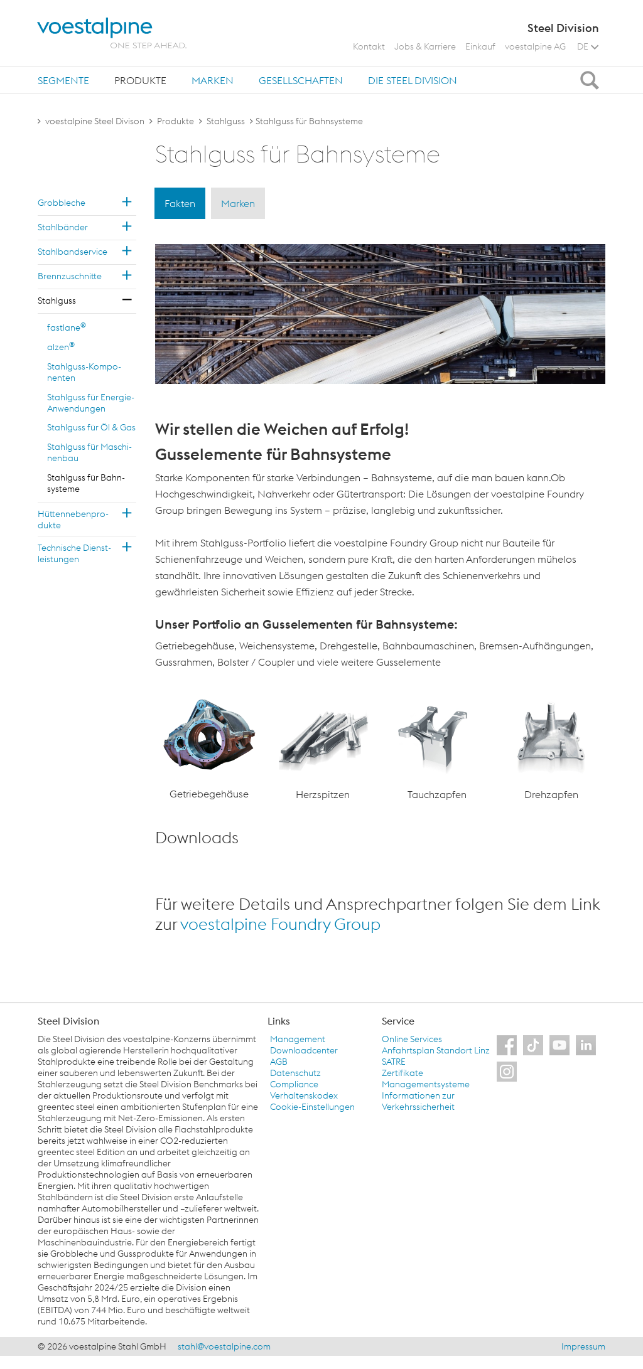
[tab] (63, 80)
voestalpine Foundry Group (280, 924)
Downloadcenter (304, 1050)
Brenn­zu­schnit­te (70, 276)
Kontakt (369, 46)
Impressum (583, 1346)
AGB (279, 1061)
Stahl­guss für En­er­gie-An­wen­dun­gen (90, 403)
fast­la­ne (66, 327)
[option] (209, 748)
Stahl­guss (57, 300)
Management (297, 1039)
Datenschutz (295, 1073)
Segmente (63, 80)
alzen (61, 346)
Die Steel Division (412, 80)
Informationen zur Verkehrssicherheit (418, 1101)
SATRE (394, 1061)
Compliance (294, 1084)
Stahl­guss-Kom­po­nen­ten (84, 372)
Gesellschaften (301, 80)
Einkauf (480, 46)
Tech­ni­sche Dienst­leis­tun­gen (74, 553)
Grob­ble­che (61, 202)
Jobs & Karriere (425, 46)
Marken (213, 80)
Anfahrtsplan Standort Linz (436, 1050)
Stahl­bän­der (63, 227)
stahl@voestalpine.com (224, 1346)
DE (587, 46)
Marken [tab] (238, 203)
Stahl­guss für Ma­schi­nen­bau (89, 452)
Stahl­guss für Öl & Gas (91, 427)
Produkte (140, 80)
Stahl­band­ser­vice (72, 251)
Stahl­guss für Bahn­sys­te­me (86, 483)
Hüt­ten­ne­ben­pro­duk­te (73, 519)
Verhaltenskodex (304, 1095)
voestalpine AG (535, 46)
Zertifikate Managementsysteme (426, 1078)
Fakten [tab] (180, 203)
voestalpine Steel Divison (94, 121)
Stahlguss (226, 121)
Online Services (412, 1039)
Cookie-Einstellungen (312, 1106)
